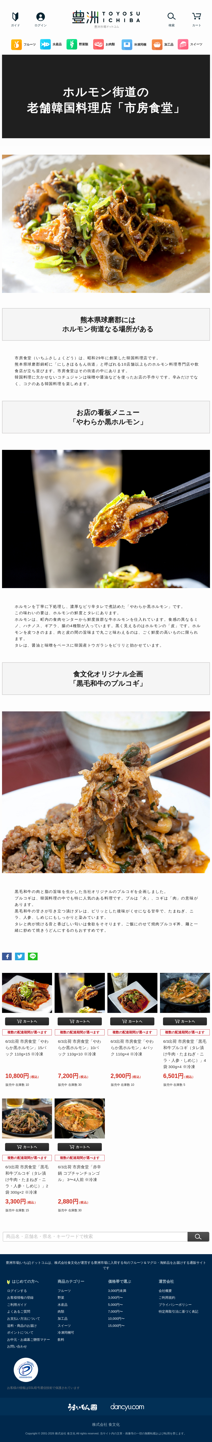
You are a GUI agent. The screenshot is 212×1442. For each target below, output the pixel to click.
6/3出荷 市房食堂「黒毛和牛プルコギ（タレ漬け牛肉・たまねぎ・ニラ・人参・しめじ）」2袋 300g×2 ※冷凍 (26, 1179)
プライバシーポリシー (175, 1305)
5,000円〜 (115, 1305)
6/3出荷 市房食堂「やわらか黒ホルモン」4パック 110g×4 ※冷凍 (132, 1047)
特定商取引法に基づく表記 (178, 1311)
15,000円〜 (116, 1326)
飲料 (61, 1339)
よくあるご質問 (18, 1311)
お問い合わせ (17, 1346)
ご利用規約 (167, 1297)
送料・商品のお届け (22, 1326)
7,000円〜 (115, 1311)
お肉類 (104, 44)
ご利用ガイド (17, 1305)
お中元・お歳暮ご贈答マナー (28, 1339)
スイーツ (190, 44)
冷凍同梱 (134, 44)
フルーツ (23, 44)
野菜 (61, 1297)
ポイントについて (20, 1332)
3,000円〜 (115, 1297)
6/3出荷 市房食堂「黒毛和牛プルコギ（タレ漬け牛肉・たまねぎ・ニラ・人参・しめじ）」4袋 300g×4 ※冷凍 (184, 1054)
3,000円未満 (117, 1291)
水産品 (51, 44)
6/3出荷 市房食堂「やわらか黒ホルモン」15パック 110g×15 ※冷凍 (26, 1047)
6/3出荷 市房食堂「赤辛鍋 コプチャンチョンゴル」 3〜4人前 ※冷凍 (79, 1173)
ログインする (17, 1291)
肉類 (61, 1311)
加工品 (162, 44)
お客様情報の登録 (20, 1297)
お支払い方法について (23, 1318)
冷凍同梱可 (66, 1332)
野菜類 (77, 44)
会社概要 (165, 1291)
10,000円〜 (116, 1318)
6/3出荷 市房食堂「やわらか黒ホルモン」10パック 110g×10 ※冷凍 (79, 1047)
